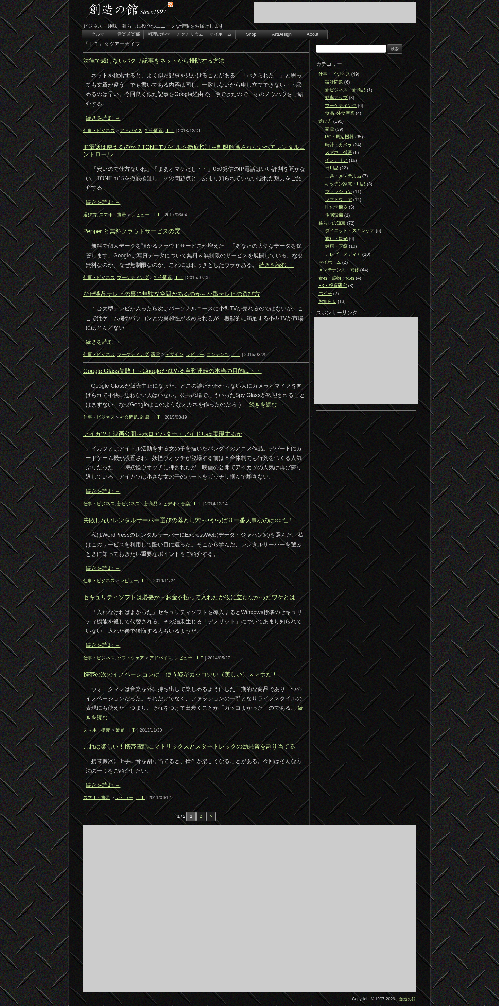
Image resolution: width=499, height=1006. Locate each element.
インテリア (336, 160)
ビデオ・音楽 (176, 503)
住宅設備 (334, 215)
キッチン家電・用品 (345, 183)
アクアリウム (189, 34)
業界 (119, 730)
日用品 (332, 167)
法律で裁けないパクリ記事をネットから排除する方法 (154, 61)
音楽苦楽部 (128, 34)
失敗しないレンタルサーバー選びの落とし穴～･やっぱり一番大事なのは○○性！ (188, 520)
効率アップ (336, 97)
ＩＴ (169, 130)
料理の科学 (159, 34)
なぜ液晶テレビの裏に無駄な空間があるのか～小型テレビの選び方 (171, 294)
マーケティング (133, 277)
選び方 (90, 214)
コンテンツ (218, 354)
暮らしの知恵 (331, 223)
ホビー (325, 293)
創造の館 (407, 999)
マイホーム (220, 34)
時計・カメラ (338, 144)
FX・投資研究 (332, 285)
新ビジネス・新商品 (137, 503)
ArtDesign (282, 34)
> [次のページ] (211, 816)
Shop (251, 34)
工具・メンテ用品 (343, 175)
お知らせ (327, 301)
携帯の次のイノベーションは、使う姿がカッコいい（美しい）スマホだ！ (180, 674)
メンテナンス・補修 (338, 269)
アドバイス (131, 130)
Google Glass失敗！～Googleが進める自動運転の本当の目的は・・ (172, 371)
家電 (155, 354)
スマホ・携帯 (112, 214)
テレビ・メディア (343, 254)
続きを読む (103, 118)
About (312, 34)
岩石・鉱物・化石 (336, 277)
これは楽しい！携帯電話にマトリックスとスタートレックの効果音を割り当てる (189, 746)
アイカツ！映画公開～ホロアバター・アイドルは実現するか (162, 434)
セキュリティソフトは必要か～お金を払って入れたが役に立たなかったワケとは (189, 597)
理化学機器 (336, 207)
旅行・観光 (336, 238)
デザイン (174, 354)
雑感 (144, 417)
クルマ (98, 34)
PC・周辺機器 (339, 136)
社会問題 (154, 130)
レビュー (140, 214)
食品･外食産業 (339, 113)
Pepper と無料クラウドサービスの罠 (132, 231)
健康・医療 (336, 246)
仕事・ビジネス (99, 130)
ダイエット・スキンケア (350, 230)
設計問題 (334, 82)
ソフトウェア (130, 658)
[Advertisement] (335, 12)
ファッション (338, 191)
